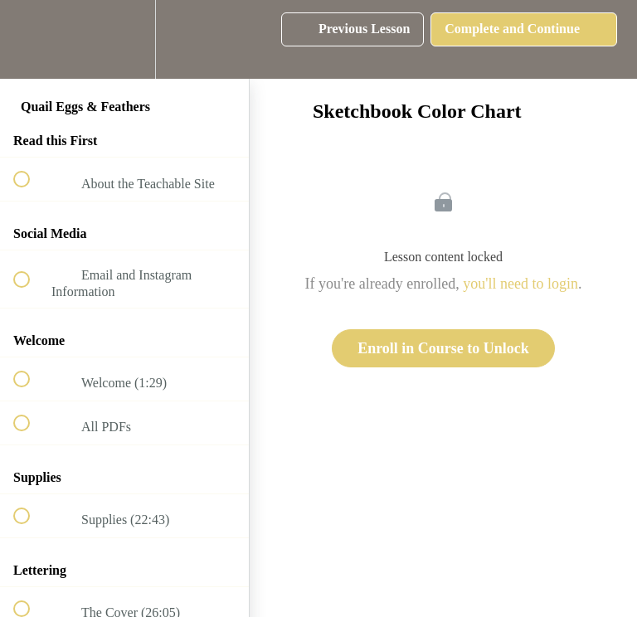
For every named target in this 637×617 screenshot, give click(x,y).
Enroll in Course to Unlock (443, 348)
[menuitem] (124, 39)
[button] (30, 39)
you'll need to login (520, 283)
